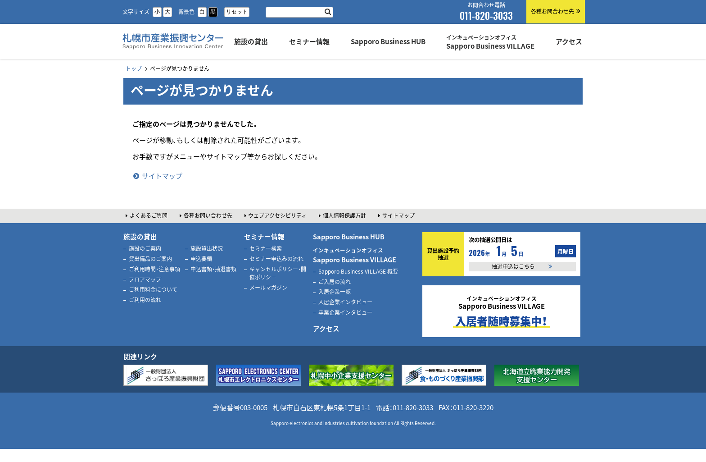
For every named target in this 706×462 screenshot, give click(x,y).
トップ (134, 68)
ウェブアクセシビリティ (277, 215)
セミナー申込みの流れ (276, 259)
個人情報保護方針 (344, 215)
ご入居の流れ (334, 282)
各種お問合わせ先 (552, 11)
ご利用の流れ (145, 300)
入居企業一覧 (334, 292)
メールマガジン (268, 288)
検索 (328, 12)
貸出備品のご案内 (150, 259)
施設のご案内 (145, 248)
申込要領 (201, 259)
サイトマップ (162, 176)
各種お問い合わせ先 (208, 215)
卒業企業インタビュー (345, 312)
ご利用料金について (153, 289)
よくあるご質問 (148, 215)
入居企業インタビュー (345, 302)
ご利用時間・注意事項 (154, 269)
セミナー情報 (264, 237)
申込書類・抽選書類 (213, 269)
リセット (237, 12)
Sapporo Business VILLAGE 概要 (358, 271)
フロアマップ (145, 279)
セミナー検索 (265, 248)
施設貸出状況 (206, 248)
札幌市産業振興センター (171, 51)
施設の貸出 (140, 237)
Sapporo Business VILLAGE (354, 256)
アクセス (326, 329)
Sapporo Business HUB (349, 237)
